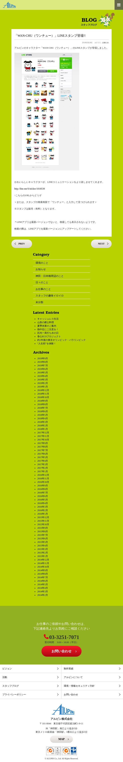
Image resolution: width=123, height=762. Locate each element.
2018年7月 (42, 408)
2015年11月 (43, 521)
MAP (61, 739)
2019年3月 (42, 379)
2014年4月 (42, 588)
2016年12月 (43, 475)
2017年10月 (43, 439)
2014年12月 (43, 559)
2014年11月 (43, 563)
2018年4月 (42, 418)
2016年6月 (42, 496)
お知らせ (105, 43)
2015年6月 (42, 538)
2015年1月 (42, 556)
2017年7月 (42, 450)
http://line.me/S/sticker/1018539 (29, 188)
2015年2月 (42, 552)
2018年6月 (42, 411)
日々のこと (42, 282)
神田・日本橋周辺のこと (50, 275)
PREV (21, 243)
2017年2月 (42, 468)
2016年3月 (42, 506)
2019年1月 (42, 386)
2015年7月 (42, 535)
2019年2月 (42, 383)
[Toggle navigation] (119, 5)
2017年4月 (42, 460)
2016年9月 (42, 485)
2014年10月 (43, 566)
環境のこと (42, 262)
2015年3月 (42, 549)
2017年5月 (42, 457)
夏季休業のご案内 (46, 325)
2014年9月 (42, 570)
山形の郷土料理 (45, 322)
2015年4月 (42, 545)
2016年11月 (43, 478)
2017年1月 (42, 471)
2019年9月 (42, 358)
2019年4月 (42, 376)
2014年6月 (42, 581)
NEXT (101, 243)
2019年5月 (42, 372)
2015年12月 (43, 517)
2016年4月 (42, 503)
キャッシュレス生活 (48, 318)
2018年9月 (42, 400)
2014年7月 (42, 577)
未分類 (39, 302)
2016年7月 (42, 492)
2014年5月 (42, 584)
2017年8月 (42, 446)
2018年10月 (43, 397)
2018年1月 (42, 429)
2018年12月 (43, 390)
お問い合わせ (61, 651)
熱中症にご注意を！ (48, 329)
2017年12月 (43, 432)
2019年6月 (42, 369)
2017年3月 (42, 464)
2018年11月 (43, 393)
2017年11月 (43, 436)
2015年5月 (42, 542)
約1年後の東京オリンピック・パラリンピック (61, 340)
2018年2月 (42, 425)
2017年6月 (42, 453)
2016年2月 (42, 510)
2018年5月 (42, 415)
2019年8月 (42, 362)
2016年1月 (42, 513)
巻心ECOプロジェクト (49, 336)
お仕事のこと (43, 289)
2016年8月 (42, 489)
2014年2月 (42, 595)
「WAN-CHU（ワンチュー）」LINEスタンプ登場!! (50, 35)
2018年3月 (42, 422)
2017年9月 (42, 443)
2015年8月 (42, 531)
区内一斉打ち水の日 (48, 333)
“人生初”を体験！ (46, 343)
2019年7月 (42, 365)
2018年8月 (42, 404)
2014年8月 (42, 573)
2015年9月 (42, 528)
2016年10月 (43, 482)
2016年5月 (42, 499)
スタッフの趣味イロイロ (50, 295)
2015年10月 (43, 524)
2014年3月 (42, 591)
